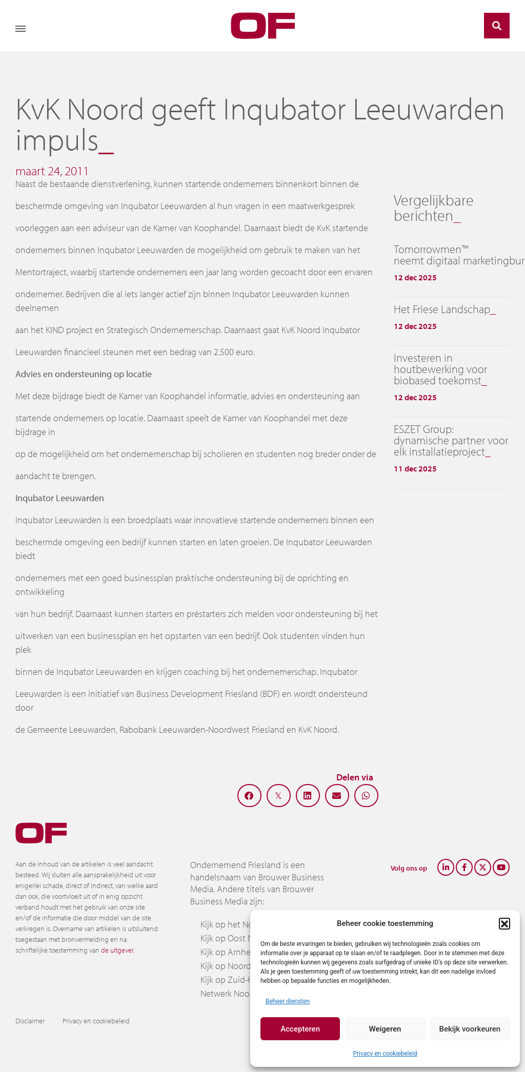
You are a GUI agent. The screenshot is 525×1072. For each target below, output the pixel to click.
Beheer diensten (288, 1001)
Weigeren (385, 1029)
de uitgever (117, 950)
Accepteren (300, 1029)
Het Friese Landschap (442, 309)
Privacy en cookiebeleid (385, 1053)
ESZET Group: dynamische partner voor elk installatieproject (451, 440)
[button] (504, 923)
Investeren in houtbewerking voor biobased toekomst (440, 369)
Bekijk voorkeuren (469, 1029)
